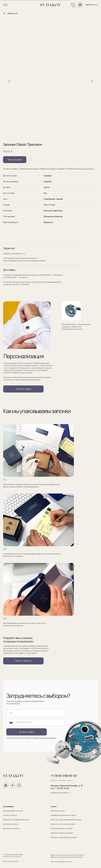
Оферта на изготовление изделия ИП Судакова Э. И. (68, 855)
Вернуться (12, 13)
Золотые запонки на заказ (61, 828)
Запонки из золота (10, 824)
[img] (4, 13)
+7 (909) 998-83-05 (64, 776)
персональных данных (48, 738)
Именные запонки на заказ (62, 833)
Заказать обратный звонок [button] (62, 780)
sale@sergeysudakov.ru (60, 792)
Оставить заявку (26, 732)
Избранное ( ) (92, 5)
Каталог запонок (10, 815)
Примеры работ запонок (13, 811)
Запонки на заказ (58, 811)
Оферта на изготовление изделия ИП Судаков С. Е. (67, 857)
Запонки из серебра (11, 828)
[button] (23, 389)
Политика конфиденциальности (61, 862)
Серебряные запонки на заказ (63, 815)
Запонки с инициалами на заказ (64, 837)
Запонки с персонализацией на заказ (66, 819)
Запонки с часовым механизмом (16, 819)
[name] (35, 713)
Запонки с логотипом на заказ (63, 824)
